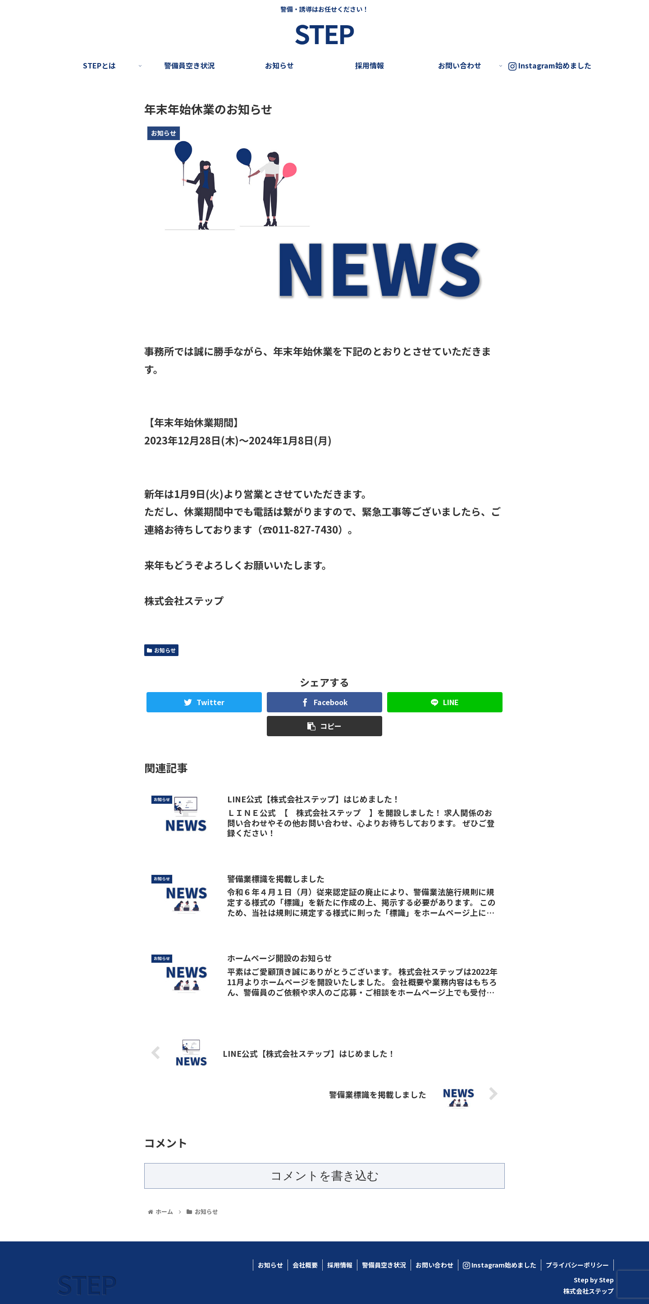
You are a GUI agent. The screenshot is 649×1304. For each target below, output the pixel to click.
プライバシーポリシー (577, 1264)
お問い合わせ (434, 1264)
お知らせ (161, 650)
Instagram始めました (499, 1264)
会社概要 (305, 1264)
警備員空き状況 (384, 1264)
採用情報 (339, 1264)
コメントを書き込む (324, 1175)
